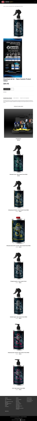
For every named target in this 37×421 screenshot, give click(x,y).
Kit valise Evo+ (18, 138)
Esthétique (17, 400)
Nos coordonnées (29, 399)
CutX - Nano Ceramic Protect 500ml (18, 388)
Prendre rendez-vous (30, 400)
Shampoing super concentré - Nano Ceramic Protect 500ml (18, 352)
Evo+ (5, 400)
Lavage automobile (18, 399)
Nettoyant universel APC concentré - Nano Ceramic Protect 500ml (18, 245)
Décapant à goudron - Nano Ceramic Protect (18, 281)
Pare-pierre (17, 401)
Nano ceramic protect (8, 399)
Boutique (7, 6)
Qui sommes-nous (29, 401)
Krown (6, 405)
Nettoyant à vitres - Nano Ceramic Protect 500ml (18, 174)
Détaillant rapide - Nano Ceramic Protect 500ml (18, 316)
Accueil (4, 6)
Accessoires (7, 406)
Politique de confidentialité (18, 418)
